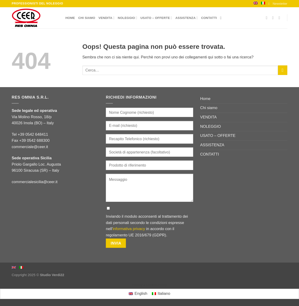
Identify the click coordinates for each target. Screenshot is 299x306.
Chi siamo (86, 18)
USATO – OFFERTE (156, 18)
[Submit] (282, 70)
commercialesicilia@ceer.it (34, 182)
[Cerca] (222, 17)
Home (70, 18)
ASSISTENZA (186, 18)
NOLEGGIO (127, 18)
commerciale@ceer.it (30, 147)
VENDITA (107, 18)
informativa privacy (129, 229)
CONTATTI (209, 18)
